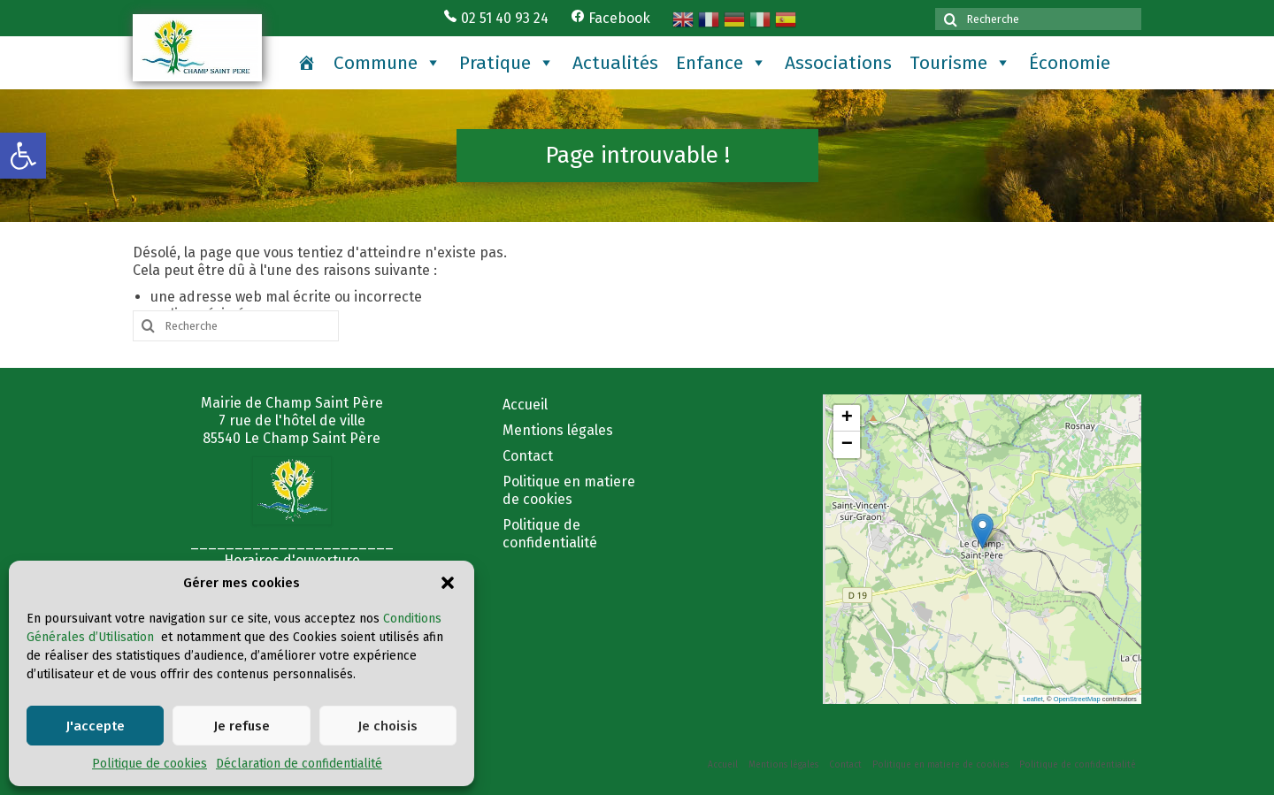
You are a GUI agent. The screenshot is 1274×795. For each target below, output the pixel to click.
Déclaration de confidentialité (299, 763)
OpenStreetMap (1077, 699)
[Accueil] (306, 62)
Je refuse (241, 726)
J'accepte (95, 726)
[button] (23, 156)
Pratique (507, 62)
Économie (1069, 62)
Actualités (615, 62)
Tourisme (960, 62)
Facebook (610, 18)
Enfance (721, 62)
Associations (838, 62)
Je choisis (387, 726)
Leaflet (1033, 699)
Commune (387, 62)
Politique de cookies (149, 763)
